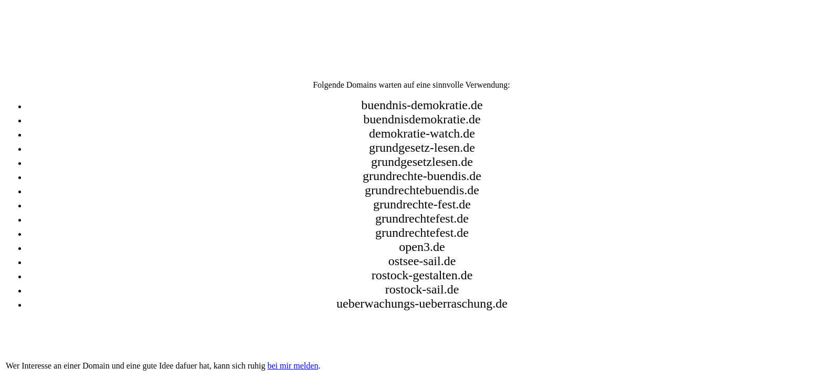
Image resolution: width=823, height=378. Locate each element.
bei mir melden (293, 365)
